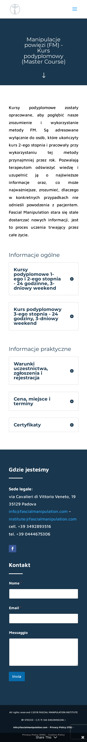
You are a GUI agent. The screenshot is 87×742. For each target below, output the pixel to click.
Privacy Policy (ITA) (61, 727)
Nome (15, 583)
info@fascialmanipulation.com (38, 511)
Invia (16, 676)
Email (15, 608)
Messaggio (18, 632)
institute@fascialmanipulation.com (43, 519)
